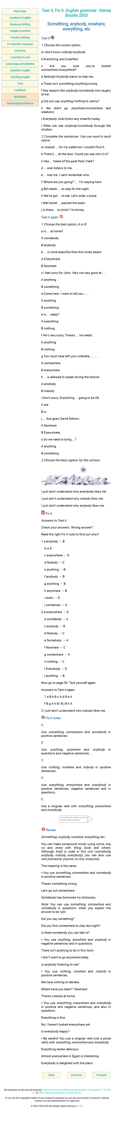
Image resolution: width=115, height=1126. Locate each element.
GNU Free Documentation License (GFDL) (60, 1092)
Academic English (20, 17)
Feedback (20, 90)
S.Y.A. (80, 1106)
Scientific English (20, 70)
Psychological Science (20, 103)
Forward (101, 1075)
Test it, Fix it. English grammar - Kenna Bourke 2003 (76, 13)
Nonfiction (20, 96)
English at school (20, 30)
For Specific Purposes (20, 44)
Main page (20, 11)
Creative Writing (20, 37)
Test (20, 83)
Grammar (20, 50)
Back (51, 1075)
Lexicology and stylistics (20, 63)
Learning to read (20, 57)
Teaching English (20, 77)
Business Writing (20, 24)
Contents (76, 1075)
